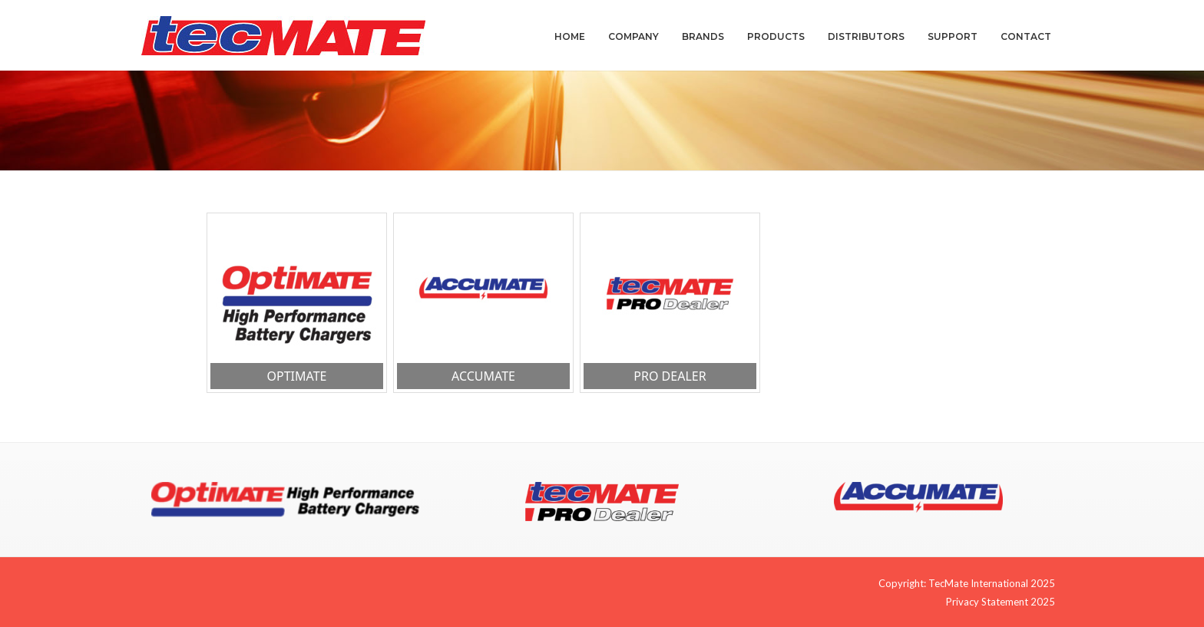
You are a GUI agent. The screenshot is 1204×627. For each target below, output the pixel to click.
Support (952, 36)
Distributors (866, 36)
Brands (703, 36)
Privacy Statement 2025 (1000, 602)
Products (776, 36)
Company (633, 36)
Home (569, 36)
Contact (1026, 36)
